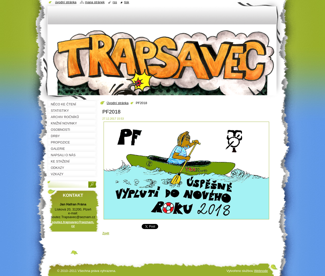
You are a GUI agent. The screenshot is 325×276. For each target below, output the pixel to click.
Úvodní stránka (117, 103)
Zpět (105, 233)
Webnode (261, 271)
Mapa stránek (95, 2)
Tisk (126, 2)
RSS (115, 2)
